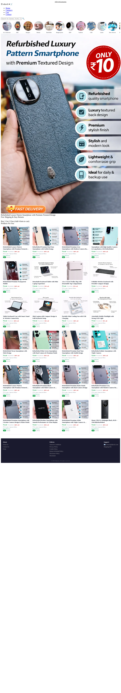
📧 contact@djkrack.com (111, 444)
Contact (8, 14)
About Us (5, 444)
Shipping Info (108, 447)
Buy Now (4, 219)
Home (8, 8)
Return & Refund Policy (56, 451)
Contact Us (6, 447)
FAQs (4, 449)
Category (9, 10)
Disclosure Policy (55, 453)
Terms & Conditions (55, 444)
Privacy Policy (54, 447)
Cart (7, 12)
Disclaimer (53, 456)
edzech (6, 4)
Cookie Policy (54, 449)
